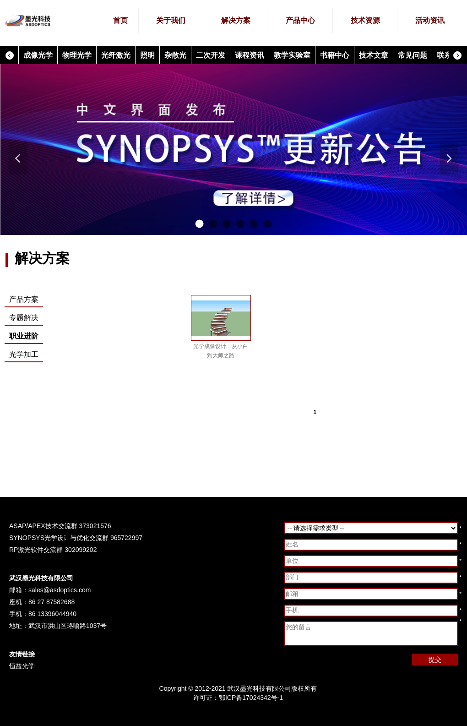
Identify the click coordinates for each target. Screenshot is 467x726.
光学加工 (23, 354)
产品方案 (23, 299)
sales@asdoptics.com (59, 590)
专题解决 (23, 318)
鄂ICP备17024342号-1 (251, 697)
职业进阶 (23, 336)
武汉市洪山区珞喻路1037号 (67, 625)
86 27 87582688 (51, 602)
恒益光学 (22, 666)
